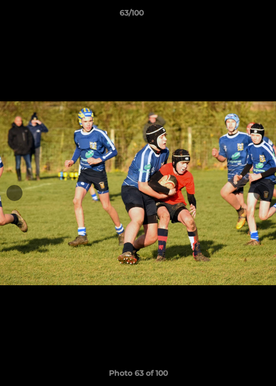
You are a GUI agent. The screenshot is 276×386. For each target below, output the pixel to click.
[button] (237, 15)
